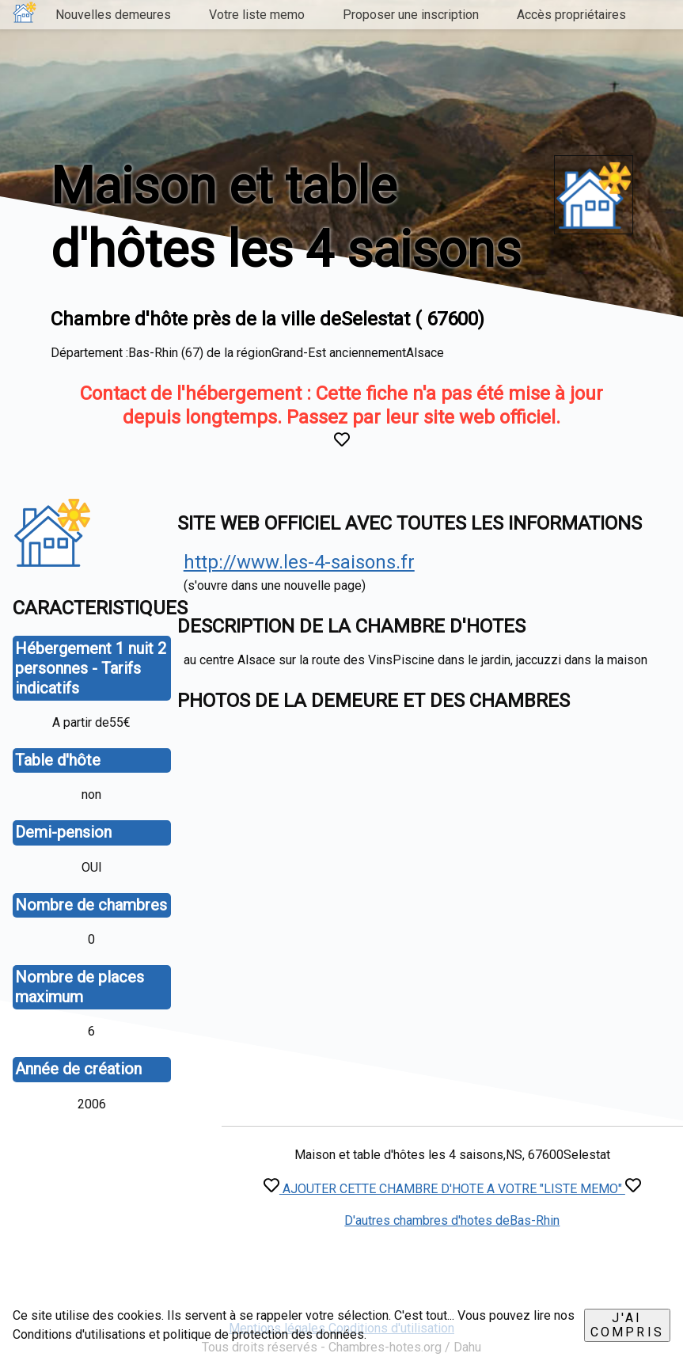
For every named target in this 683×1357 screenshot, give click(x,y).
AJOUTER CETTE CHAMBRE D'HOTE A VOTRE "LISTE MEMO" (452, 1188)
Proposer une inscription (411, 14)
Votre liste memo (257, 14)
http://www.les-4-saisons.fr (299, 562)
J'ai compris (627, 1325)
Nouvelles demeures (113, 14)
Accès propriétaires (571, 14)
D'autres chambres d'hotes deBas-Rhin (452, 1220)
